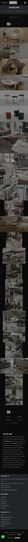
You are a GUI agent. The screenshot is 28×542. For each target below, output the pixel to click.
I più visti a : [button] (14, 423)
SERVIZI (3, 499)
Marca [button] (8, 416)
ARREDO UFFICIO (5, 521)
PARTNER (3, 503)
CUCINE (3, 515)
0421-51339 (6, 487)
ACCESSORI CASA (5, 519)
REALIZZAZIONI (5, 505)
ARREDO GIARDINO (6, 524)
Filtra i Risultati (14, 17)
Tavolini (23, 11)
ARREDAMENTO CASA (7, 517)
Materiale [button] (8, 420)
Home (4, 11)
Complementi (17, 11)
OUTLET (3, 526)
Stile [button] (19, 420)
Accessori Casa (9, 11)
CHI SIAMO (4, 497)
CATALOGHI (4, 501)
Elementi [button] (19, 416)
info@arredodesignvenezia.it (11, 490)
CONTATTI (3, 508)
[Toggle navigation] (25, 3)
